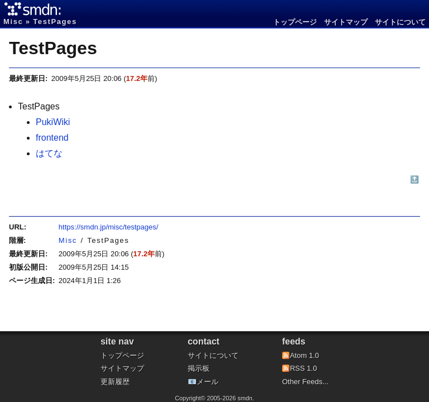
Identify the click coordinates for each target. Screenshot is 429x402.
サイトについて (400, 22)
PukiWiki (53, 122)
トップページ (295, 22)
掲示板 (198, 368)
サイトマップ (346, 22)
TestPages (53, 48)
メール (207, 381)
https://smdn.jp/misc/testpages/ (108, 227)
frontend (52, 137)
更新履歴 (115, 381)
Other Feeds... (305, 381)
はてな (49, 153)
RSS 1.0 (303, 368)
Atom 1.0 (304, 355)
